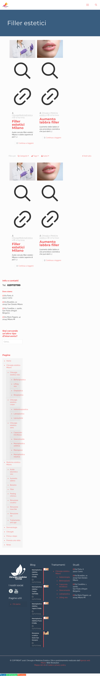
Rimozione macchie (14, 508)
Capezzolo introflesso (16, 434)
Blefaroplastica (16, 380)
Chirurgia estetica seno (13, 425)
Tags (35, 156)
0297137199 (13, 285)
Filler (12, 489)
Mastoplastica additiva (16, 445)
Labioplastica (16, 414)
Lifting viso (16, 385)
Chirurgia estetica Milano (13, 366)
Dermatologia (11, 527)
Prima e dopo (11, 536)
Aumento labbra (13, 479)
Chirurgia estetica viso (15, 373)
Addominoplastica (16, 409)
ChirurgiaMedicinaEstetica (22, 115)
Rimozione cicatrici (14, 501)
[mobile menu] (88, 5)
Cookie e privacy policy (56, 665)
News (8, 545)
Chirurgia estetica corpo (13, 402)
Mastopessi (16, 450)
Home (8, 361)
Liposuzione (16, 418)
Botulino (13, 485)
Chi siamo (16, 604)
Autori (45, 156)
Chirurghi (10, 532)
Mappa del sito (40, 665)
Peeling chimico (13, 495)
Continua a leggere (26, 143)
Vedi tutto (86, 156)
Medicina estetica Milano (13, 463)
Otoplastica (16, 391)
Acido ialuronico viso (14, 472)
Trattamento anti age (15, 521)
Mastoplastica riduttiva (16, 455)
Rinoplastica (16, 395)
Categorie (23, 156)
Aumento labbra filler (49, 120)
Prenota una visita (13, 540)
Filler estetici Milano (18, 124)
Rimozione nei (14, 515)
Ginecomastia (16, 439)
